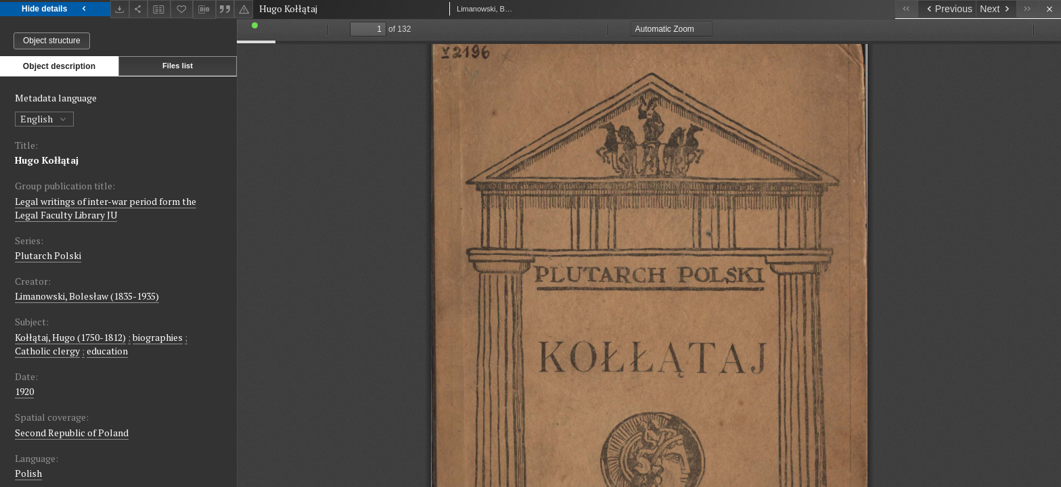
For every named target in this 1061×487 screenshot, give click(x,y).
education (107, 350)
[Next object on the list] (996, 9)
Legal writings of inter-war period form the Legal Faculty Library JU (105, 208)
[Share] (138, 9)
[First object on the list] (906, 9)
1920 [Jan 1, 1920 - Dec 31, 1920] (24, 391)
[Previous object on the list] (947, 9)
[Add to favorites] (182, 9)
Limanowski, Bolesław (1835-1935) (87, 295)
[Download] (119, 9)
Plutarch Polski (48, 255)
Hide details (55, 9)
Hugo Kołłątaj (46, 160)
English (44, 118)
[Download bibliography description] (204, 9)
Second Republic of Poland (72, 432)
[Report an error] (243, 9)
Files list (177, 66)
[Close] (1050, 9)
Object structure (52, 40)
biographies (158, 337)
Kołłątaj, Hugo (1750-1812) (70, 337)
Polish (28, 473)
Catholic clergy (47, 350)
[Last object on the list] (1027, 9)
